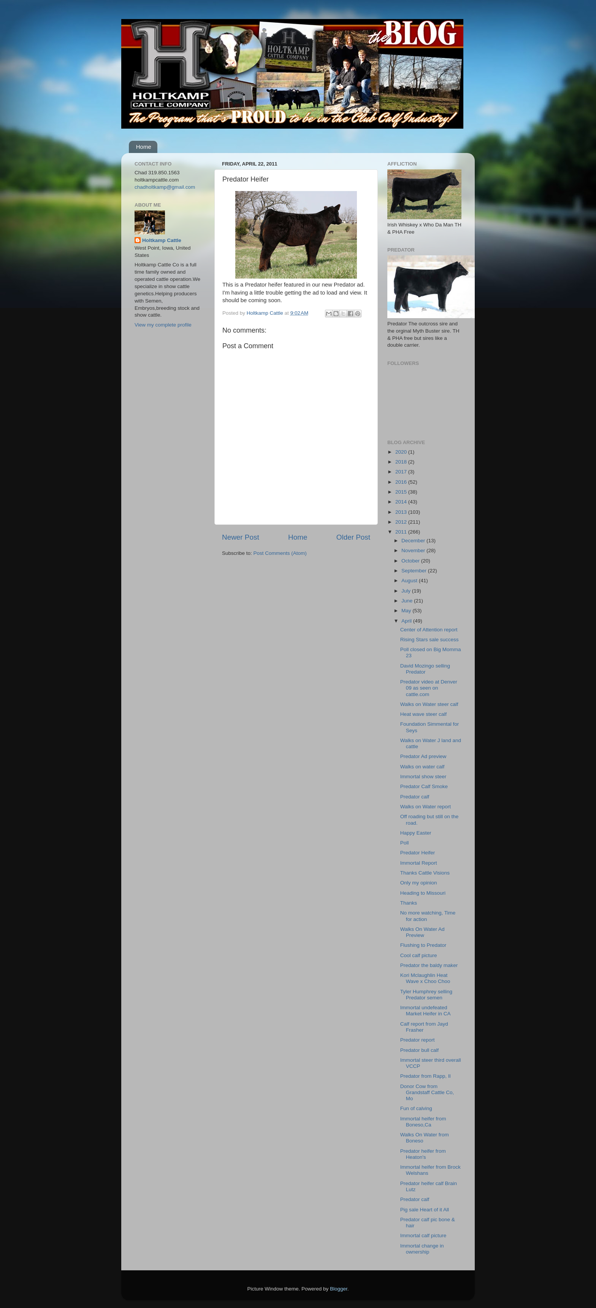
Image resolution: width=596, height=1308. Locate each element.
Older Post (353, 537)
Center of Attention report (429, 629)
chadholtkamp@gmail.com (165, 187)
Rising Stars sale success (429, 639)
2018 (401, 462)
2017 (401, 472)
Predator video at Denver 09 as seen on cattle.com (428, 688)
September (414, 571)
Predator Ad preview (423, 756)
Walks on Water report (425, 806)
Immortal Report (418, 863)
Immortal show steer (423, 776)
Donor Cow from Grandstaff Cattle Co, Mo (427, 1092)
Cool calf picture (418, 955)
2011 (401, 532)
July (406, 591)
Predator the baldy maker (429, 965)
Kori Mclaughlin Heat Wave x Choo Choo (425, 978)
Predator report (417, 1040)
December (413, 540)
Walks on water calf (422, 767)
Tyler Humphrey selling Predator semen (426, 995)
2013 (401, 512)
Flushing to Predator (423, 945)
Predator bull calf (419, 1050)
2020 (401, 452)
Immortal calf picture (423, 1235)
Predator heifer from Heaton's (423, 1154)
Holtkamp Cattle (161, 240)
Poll (404, 843)
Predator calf (415, 797)
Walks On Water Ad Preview (422, 932)
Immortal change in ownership (422, 1249)
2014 (401, 502)
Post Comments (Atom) (280, 553)
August (410, 580)
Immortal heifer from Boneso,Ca (423, 1122)
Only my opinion (418, 883)
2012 (401, 522)
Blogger (338, 1289)
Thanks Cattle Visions (425, 873)
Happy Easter (415, 833)
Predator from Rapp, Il (425, 1076)
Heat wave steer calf (423, 714)
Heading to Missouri (422, 893)
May (406, 610)
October (411, 561)
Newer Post (240, 537)
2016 (401, 482)
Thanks (408, 903)
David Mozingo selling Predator (425, 669)
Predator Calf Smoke (424, 786)
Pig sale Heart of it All (424, 1209)
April (407, 621)
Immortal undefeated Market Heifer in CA (425, 1010)
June (407, 601)
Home (143, 146)
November (413, 550)
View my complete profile (163, 325)
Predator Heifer (417, 853)
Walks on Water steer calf (429, 704)
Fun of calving (416, 1108)
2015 (401, 492)
